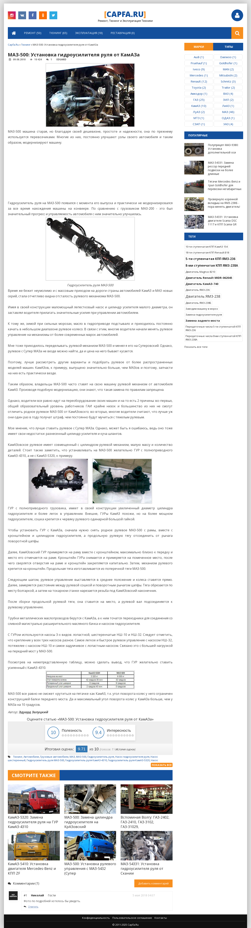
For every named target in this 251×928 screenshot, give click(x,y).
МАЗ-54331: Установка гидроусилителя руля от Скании (142, 868)
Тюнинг (17, 756)
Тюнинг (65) (58, 33)
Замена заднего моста (203, 320)
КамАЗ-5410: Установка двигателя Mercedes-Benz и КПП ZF (32, 868)
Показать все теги (195, 347)
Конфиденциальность (96, 918)
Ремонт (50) (32, 33)
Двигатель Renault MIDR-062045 (209, 278)
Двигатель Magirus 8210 (200, 272)
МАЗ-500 (81, 756)
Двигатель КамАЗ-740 (202, 284)
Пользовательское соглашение (132, 918)
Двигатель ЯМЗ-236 (198, 290)
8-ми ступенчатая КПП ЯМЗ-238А (212, 265)
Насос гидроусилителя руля (132, 756)
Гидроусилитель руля (100, 756)
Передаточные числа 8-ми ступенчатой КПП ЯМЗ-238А (213, 337)
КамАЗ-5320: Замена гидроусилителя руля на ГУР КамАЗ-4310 (33, 822)
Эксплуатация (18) (89, 33)
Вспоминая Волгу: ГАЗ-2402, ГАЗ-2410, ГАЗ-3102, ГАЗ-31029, (145, 822)
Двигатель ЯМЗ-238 (203, 296)
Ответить (33, 906)
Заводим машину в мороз (202, 308)
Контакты (161, 918)
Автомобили (31, 756)
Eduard (61, 59)
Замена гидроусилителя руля (204, 314)
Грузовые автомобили (54, 756)
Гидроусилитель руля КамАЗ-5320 (129, 760)
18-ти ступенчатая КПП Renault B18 (207, 252)
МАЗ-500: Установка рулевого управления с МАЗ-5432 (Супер (90, 868)
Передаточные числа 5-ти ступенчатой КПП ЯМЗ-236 (213, 328)
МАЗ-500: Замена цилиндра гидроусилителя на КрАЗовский (88, 822)
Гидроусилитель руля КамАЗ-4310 (86, 760)
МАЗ (72, 756)
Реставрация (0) (123, 33)
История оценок (125, 749)
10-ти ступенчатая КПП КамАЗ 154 (207, 246)
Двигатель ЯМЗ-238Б (198, 303)
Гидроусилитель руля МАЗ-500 (45, 760)
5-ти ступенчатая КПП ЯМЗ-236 (210, 259)
